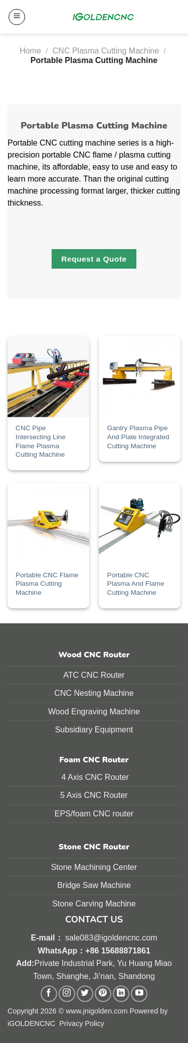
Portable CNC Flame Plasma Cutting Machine (47, 583)
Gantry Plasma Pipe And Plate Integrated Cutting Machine (138, 436)
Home (30, 51)
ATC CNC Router (93, 675)
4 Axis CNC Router (94, 777)
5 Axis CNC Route (92, 795)
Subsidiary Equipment (94, 729)
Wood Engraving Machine (94, 711)
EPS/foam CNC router (94, 813)
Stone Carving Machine (93, 903)
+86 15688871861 (117, 950)
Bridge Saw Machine (94, 885)
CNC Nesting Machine (93, 693)
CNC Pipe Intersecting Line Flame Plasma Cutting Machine (41, 441)
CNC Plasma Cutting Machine (106, 51)
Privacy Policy (81, 1023)
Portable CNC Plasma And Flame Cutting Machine (135, 583)
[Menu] (17, 17)
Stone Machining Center (94, 867)
